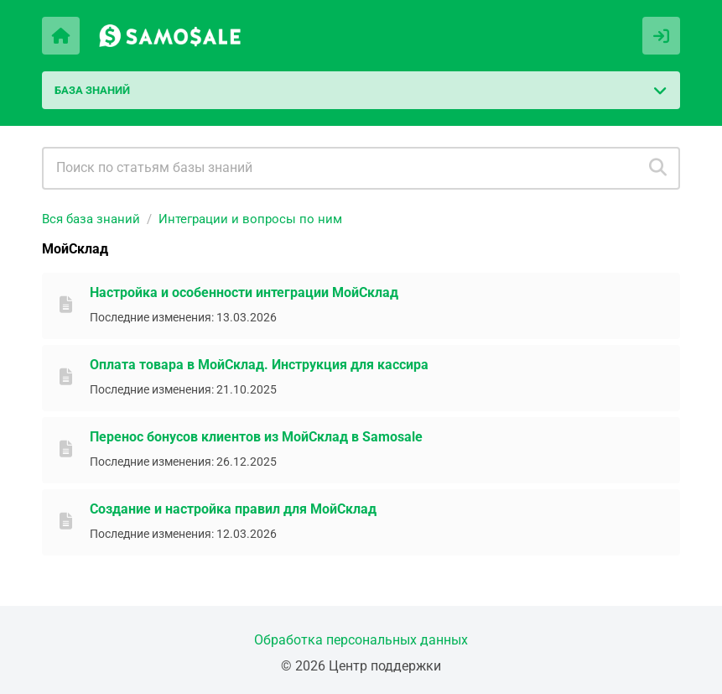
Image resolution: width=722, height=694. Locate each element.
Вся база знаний (91, 219)
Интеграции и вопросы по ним (250, 219)
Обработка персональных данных (361, 640)
